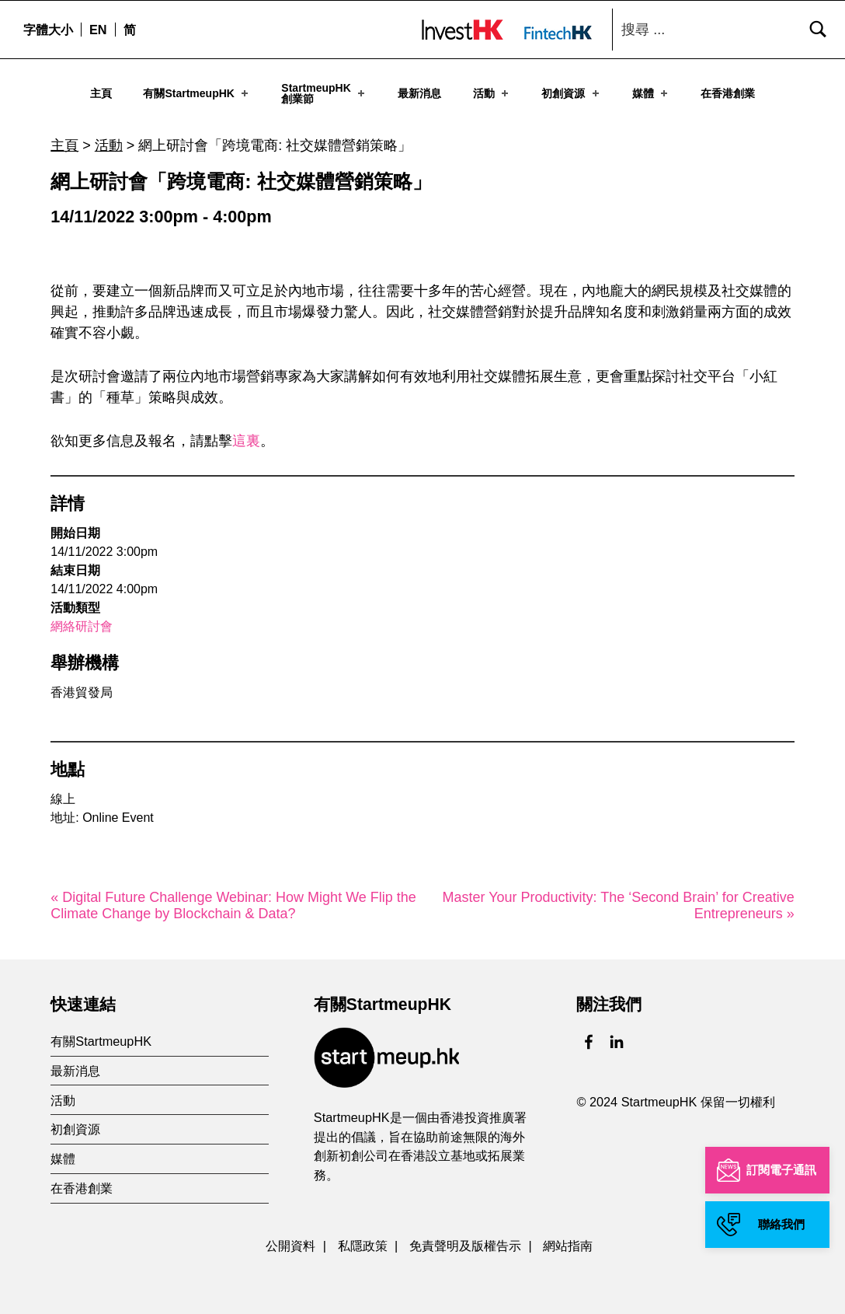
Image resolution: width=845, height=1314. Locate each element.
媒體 (651, 92)
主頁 (101, 92)
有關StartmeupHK (197, 92)
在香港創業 (728, 92)
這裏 (246, 437)
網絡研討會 (81, 622)
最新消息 (419, 92)
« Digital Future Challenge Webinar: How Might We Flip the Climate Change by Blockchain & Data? (233, 901)
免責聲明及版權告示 (465, 1242)
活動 (492, 92)
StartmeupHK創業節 (324, 92)
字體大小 (48, 30)
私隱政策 (363, 1242)
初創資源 (571, 92)
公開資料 (290, 1242)
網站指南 (568, 1242)
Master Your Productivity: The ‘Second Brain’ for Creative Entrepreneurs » (619, 901)
